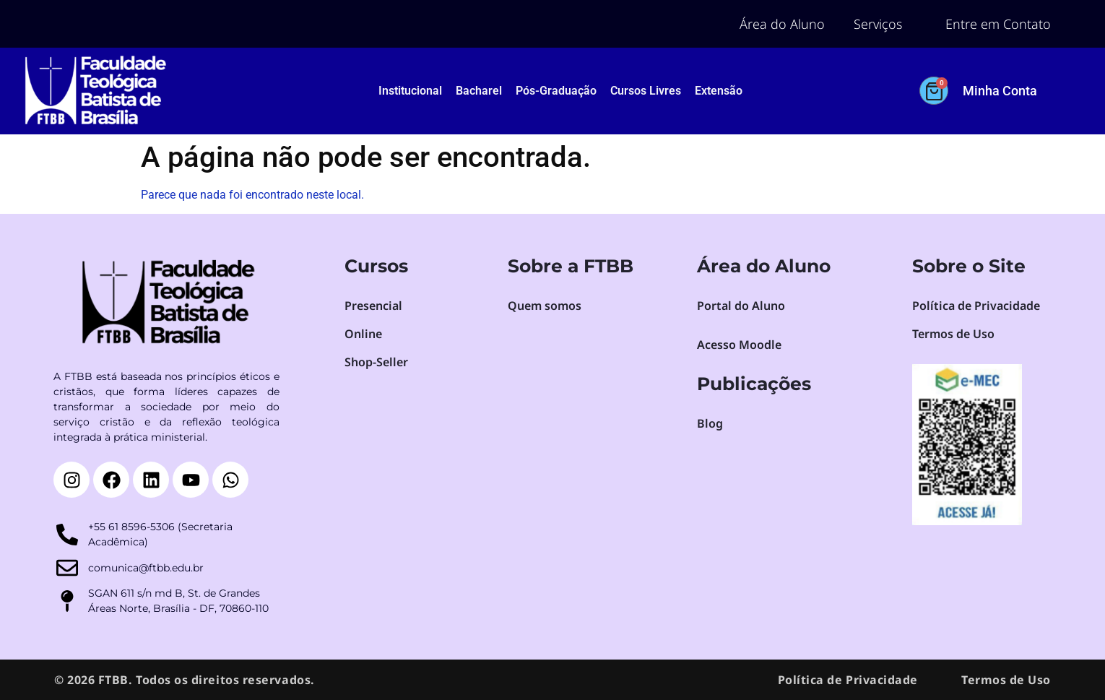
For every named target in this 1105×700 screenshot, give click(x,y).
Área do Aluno (782, 24)
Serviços (878, 24)
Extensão (718, 91)
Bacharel (479, 91)
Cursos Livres (645, 91)
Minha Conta (1000, 90)
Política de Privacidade (848, 680)
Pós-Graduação (556, 91)
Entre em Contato (998, 24)
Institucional (410, 91)
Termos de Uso (1006, 680)
